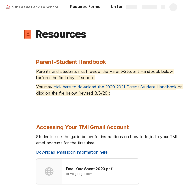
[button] (27, 34)
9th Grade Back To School (35, 7)
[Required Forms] (85, 7)
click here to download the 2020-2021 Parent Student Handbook (115, 86)
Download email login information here (72, 152)
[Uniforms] (120, 7)
